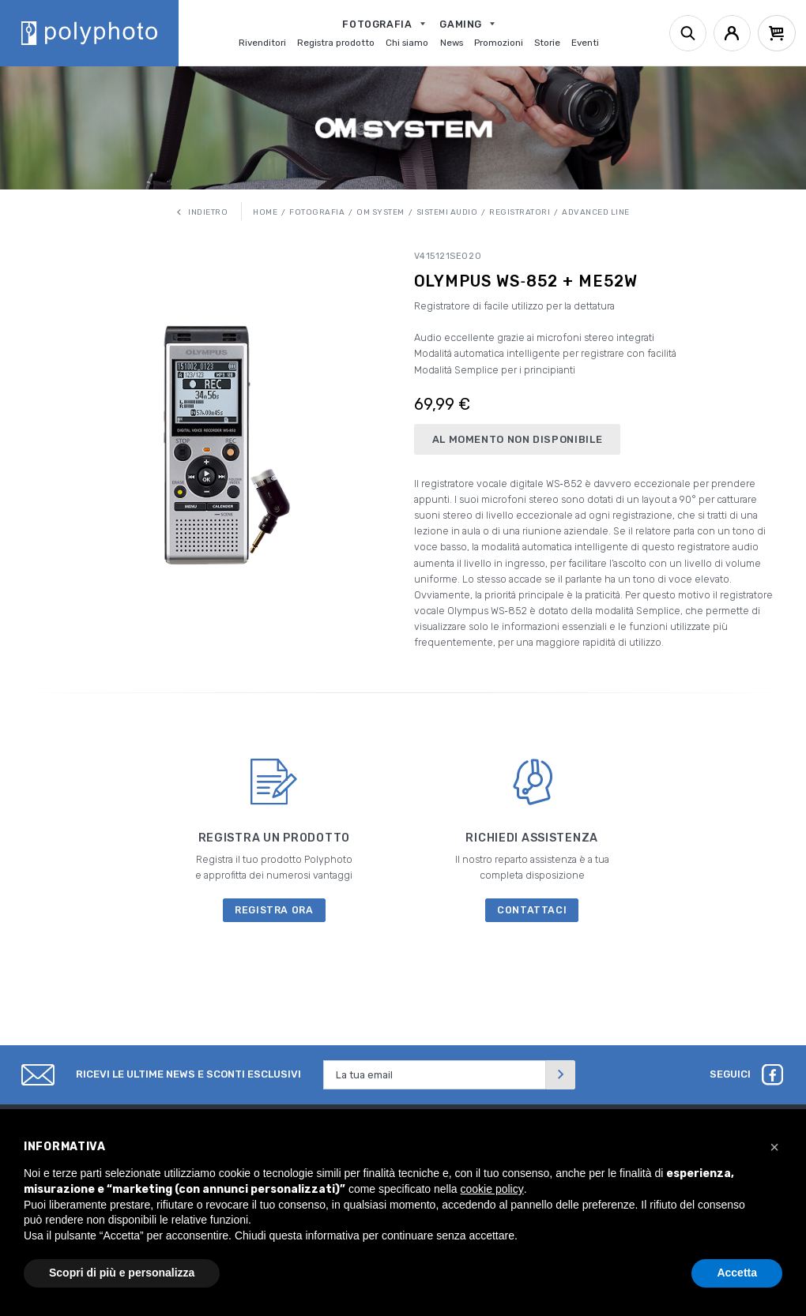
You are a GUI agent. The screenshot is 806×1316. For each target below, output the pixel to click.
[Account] (732, 33)
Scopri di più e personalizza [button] (121, 1272)
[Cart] (777, 33)
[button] (774, 1147)
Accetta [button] (737, 1272)
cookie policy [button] (492, 1189)
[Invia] (560, 1074)
